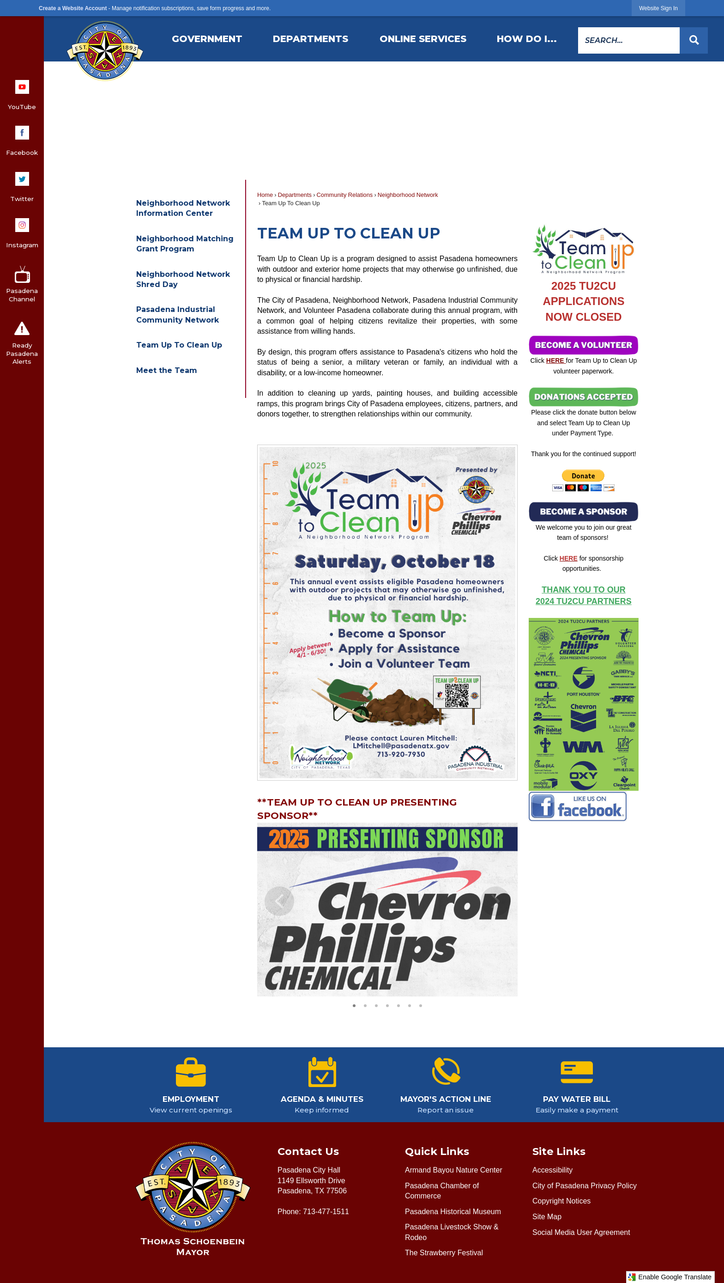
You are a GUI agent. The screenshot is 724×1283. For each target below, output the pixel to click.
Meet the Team (166, 370)
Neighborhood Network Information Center (183, 208)
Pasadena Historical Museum (453, 1212)
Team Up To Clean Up (179, 345)
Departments (295, 194)
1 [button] (354, 1004)
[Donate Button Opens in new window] (584, 480)
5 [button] (398, 1004)
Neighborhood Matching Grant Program (185, 243)
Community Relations (345, 194)
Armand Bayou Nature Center (453, 1170)
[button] (694, 40)
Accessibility (552, 1170)
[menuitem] (207, 38)
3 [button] (376, 1004)
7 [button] (420, 1004)
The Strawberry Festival (444, 1253)
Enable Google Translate (669, 1277)
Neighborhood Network (408, 194)
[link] (658, 8)
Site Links (558, 1151)
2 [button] (365, 1004)
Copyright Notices (561, 1201)
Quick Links (437, 1151)
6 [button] (409, 1004)
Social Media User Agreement (581, 1232)
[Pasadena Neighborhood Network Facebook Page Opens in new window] (578, 805)
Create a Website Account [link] (73, 8)
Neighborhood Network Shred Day (183, 279)
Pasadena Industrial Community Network (177, 314)
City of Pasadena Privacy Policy (584, 1186)
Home (265, 194)
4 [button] (387, 1004)
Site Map (546, 1217)
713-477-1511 (326, 1212)
